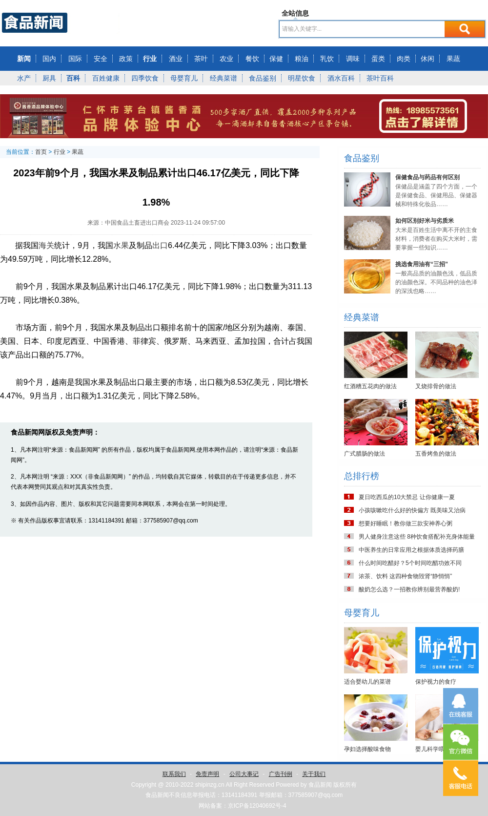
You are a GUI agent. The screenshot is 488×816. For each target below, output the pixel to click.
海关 (46, 245)
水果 (121, 245)
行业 (150, 59)
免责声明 (207, 774)
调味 (353, 59)
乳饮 (327, 59)
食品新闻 (320, 784)
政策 (126, 59)
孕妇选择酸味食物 (367, 749)
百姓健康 (106, 78)
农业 (226, 59)
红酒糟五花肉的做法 (370, 386)
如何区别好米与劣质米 (424, 220)
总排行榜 (361, 476)
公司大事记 (244, 774)
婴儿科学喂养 (432, 749)
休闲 (427, 59)
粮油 (301, 59)
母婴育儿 (184, 78)
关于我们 (313, 774)
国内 (49, 59)
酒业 (176, 59)
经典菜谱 (223, 78)
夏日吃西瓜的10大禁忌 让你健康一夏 (407, 497)
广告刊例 (280, 774)
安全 (100, 59)
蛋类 (378, 59)
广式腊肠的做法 (364, 453)
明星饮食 (301, 78)
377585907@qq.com (315, 795)
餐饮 (252, 59)
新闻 (24, 59)
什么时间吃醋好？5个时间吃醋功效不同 (410, 563)
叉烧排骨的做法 (435, 386)
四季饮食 (145, 78)
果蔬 (453, 59)
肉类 (403, 59)
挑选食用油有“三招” (421, 264)
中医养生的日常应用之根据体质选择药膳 (411, 549)
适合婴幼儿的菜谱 (367, 681)
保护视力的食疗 (435, 681)
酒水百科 (341, 78)
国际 (75, 59)
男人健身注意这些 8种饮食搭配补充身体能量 (417, 536)
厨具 (49, 78)
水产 (24, 78)
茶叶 (201, 59)
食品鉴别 (262, 78)
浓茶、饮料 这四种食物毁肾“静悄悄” (405, 576)
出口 (160, 245)
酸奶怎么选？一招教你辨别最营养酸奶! (409, 589)
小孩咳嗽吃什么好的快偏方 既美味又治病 (412, 510)
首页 (41, 151)
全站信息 (295, 13)
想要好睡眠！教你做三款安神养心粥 (405, 523)
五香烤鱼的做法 (435, 453)
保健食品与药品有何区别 (427, 177)
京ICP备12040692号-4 (257, 805)
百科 (73, 78)
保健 (276, 59)
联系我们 (174, 774)
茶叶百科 (380, 78)
